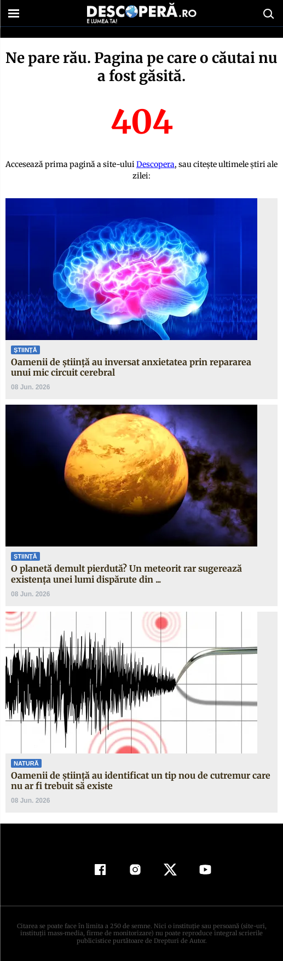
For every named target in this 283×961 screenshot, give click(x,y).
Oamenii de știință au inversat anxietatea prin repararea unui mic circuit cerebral (131, 367)
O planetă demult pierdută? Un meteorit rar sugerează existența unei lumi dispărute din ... (126, 573)
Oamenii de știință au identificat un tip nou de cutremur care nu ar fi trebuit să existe (140, 780)
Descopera (155, 164)
